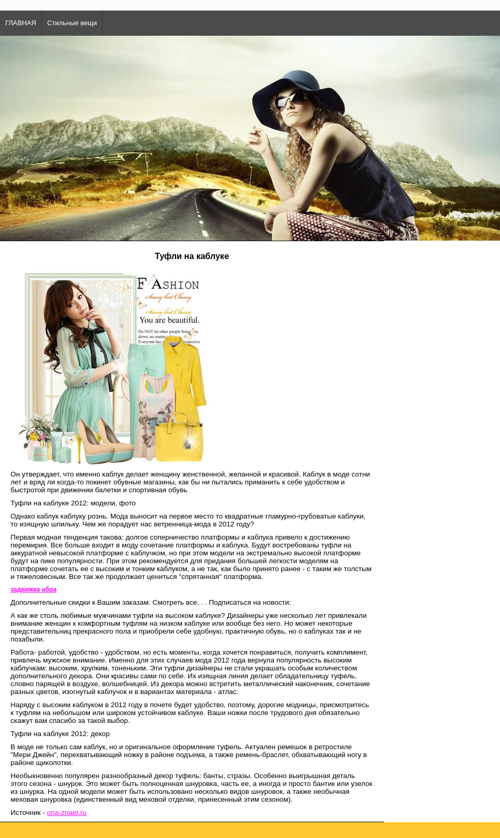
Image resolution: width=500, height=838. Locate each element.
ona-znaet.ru (66, 812)
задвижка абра (33, 589)
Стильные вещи (72, 23)
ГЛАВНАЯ (20, 23)
